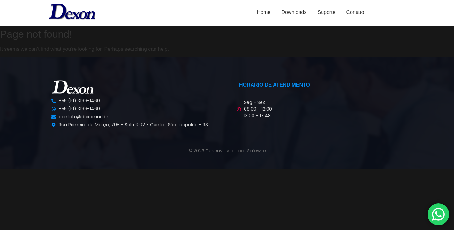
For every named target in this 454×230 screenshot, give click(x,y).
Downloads (293, 12)
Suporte (326, 12)
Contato (355, 12)
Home (264, 12)
